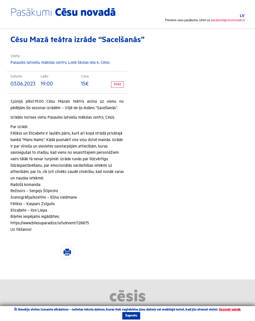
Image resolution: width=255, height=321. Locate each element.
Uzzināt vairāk (230, 310)
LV (242, 15)
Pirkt (117, 84)
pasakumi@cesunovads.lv (228, 20)
